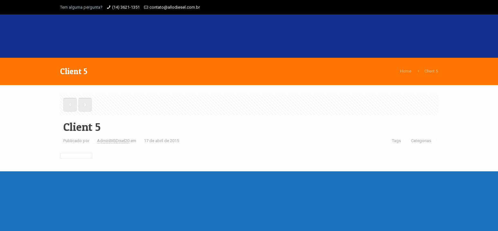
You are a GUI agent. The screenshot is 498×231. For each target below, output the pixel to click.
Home (405, 71)
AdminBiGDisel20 (113, 140)
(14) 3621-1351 (126, 7)
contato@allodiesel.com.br (174, 7)
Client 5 (431, 71)
